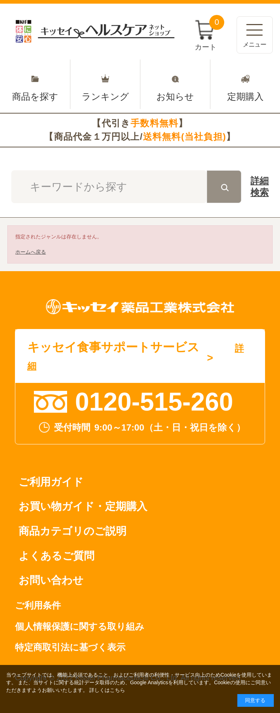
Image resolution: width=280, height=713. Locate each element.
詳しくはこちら (107, 690)
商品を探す (35, 84)
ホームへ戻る (30, 252)
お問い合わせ (51, 580)
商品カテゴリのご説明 (73, 531)
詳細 (259, 188)
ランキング (105, 84)
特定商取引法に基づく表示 (70, 647)
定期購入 (245, 84)
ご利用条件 (38, 605)
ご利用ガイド (51, 482)
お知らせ (175, 84)
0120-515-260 (154, 402)
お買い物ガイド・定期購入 (83, 506)
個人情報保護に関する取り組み (79, 626)
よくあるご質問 (56, 556)
